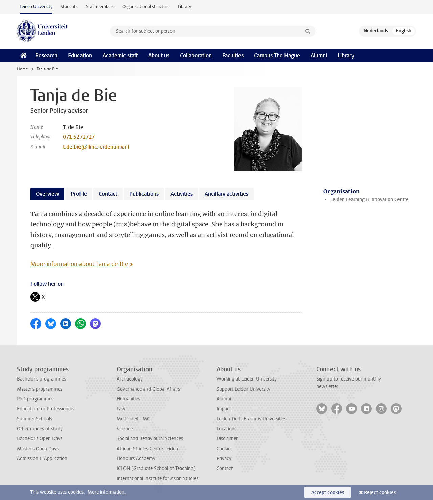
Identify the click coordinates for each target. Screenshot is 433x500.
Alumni (319, 55)
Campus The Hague (277, 55)
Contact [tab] (108, 193)
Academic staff (120, 55)
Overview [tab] (47, 193)
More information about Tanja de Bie (79, 264)
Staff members (100, 6)
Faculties (233, 55)
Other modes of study (40, 429)
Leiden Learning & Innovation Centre (369, 199)
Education (80, 55)
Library (184, 6)
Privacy (223, 458)
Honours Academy (136, 458)
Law (121, 409)
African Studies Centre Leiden (147, 448)
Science (125, 429)
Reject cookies (380, 492)
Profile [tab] (79, 193)
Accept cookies (327, 492)
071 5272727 (79, 136)
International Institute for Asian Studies (157, 478)
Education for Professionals (45, 409)
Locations (226, 429)
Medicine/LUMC (133, 419)
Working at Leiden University (246, 379)
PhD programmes (35, 399)
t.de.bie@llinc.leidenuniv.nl (96, 146)
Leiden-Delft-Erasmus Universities (251, 419)
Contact (224, 468)
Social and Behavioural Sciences (150, 438)
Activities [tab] (181, 193)
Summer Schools (34, 419)
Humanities (128, 399)
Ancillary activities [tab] (226, 193)
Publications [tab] (144, 193)
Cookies (224, 448)
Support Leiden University (243, 389)
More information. (107, 492)
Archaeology (130, 379)
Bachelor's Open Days (39, 438)
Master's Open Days (38, 448)
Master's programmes (39, 389)
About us (158, 55)
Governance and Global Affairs (148, 389)
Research (46, 55)
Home (22, 69)
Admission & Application (42, 458)
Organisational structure (146, 6)
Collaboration (196, 55)
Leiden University (36, 6)
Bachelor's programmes (41, 379)
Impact (223, 409)
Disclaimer (227, 438)
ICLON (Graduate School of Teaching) (156, 468)
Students (69, 6)
